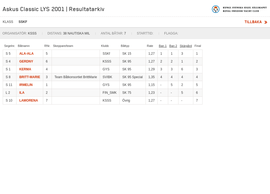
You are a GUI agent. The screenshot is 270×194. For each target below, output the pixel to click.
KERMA (25, 69)
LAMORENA (28, 100)
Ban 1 (163, 45)
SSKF (23, 22)
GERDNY (26, 61)
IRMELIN (25, 85)
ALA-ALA (26, 54)
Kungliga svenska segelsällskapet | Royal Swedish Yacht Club (239, 9)
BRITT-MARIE (29, 77)
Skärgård (186, 45)
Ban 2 (173, 45)
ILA (21, 93)
